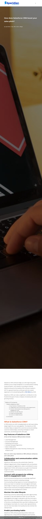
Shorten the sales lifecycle (16, 411)
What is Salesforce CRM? (13, 404)
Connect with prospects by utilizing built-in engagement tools (20, 409)
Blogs (21, 26)
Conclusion (10, 416)
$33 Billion (28, 392)
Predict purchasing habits (16, 413)
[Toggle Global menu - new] (35, 4)
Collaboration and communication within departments (22, 407)
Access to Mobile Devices (16, 414)
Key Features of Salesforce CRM (17, 405)
